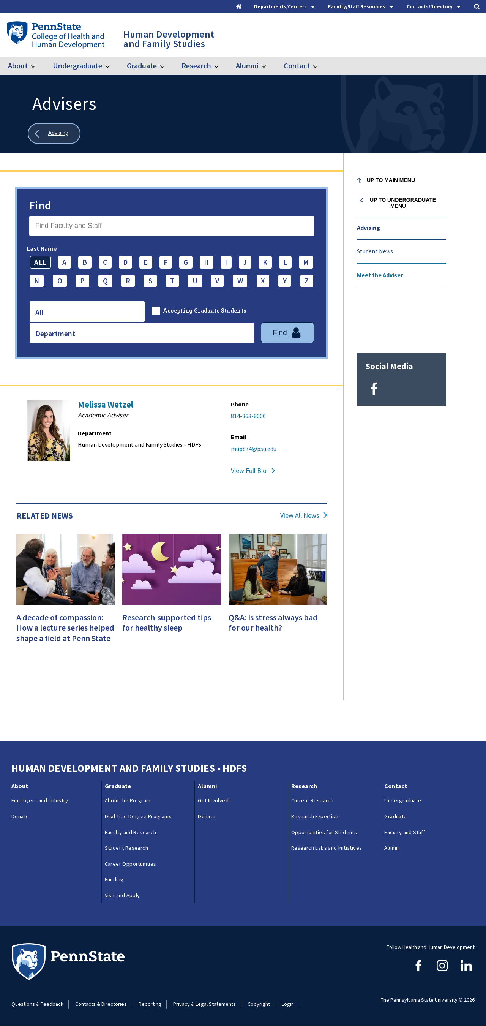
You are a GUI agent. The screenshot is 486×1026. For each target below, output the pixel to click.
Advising (368, 227)
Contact (297, 65)
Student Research (126, 847)
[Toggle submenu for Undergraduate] (112, 66)
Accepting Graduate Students (204, 310)
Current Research (312, 800)
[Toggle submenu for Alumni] (268, 66)
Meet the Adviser (380, 275)
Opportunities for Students (324, 832)
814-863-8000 (248, 416)
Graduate (142, 65)
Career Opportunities (130, 863)
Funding (114, 879)
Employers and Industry (39, 800)
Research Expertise (314, 816)
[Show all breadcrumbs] (54, 133)
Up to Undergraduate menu (403, 203)
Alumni (247, 65)
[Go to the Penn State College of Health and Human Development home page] (55, 35)
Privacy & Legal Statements (204, 1004)
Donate (20, 816)
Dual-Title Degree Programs (138, 816)
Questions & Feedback (37, 1004)
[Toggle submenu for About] (37, 66)
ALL (40, 262)
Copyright (259, 1004)
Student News (375, 251)
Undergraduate (77, 65)
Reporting (150, 1004)
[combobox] (87, 311)
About (18, 65)
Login (288, 1004)
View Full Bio (249, 470)
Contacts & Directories (101, 1004)
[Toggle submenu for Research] (221, 66)
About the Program (128, 800)
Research (196, 65)
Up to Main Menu (391, 180)
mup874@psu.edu (253, 448)
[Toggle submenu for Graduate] (167, 66)
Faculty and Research (130, 832)
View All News (299, 515)
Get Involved (213, 800)
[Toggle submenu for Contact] (320, 66)
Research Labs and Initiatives (326, 847)
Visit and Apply (122, 895)
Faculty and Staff (404, 832)
